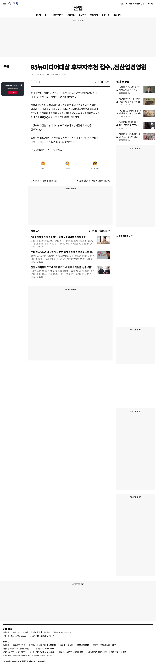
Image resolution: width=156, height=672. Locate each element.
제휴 (14, 645)
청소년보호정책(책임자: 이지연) (104, 645)
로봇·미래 (94, 14)
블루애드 (46, 632)
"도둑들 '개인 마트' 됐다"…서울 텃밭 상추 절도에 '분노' (130, 101)
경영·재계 (105, 14)
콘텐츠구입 (21, 645)
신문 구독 (123, 3)
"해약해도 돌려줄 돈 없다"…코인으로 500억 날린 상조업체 (130, 125)
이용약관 (69, 645)
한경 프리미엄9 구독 (136, 3)
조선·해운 (71, 14)
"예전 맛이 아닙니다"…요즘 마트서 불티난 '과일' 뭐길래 (130, 136)
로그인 (150, 3)
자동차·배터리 (57, 14)
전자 (46, 14)
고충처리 (26, 632)
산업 (78, 8)
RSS (61, 645)
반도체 (38, 14)
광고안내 (36, 632)
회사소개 (6, 632)
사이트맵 (42, 645)
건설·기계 (117, 14)
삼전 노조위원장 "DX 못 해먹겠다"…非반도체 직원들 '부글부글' (61, 267)
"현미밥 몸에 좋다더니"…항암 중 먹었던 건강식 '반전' (130, 113)
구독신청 (16, 632)
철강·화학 (82, 14)
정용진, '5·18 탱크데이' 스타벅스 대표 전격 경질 (130, 88)
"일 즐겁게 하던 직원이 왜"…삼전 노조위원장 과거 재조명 (58, 237)
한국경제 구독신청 (83, 181)
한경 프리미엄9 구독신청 (101, 181)
